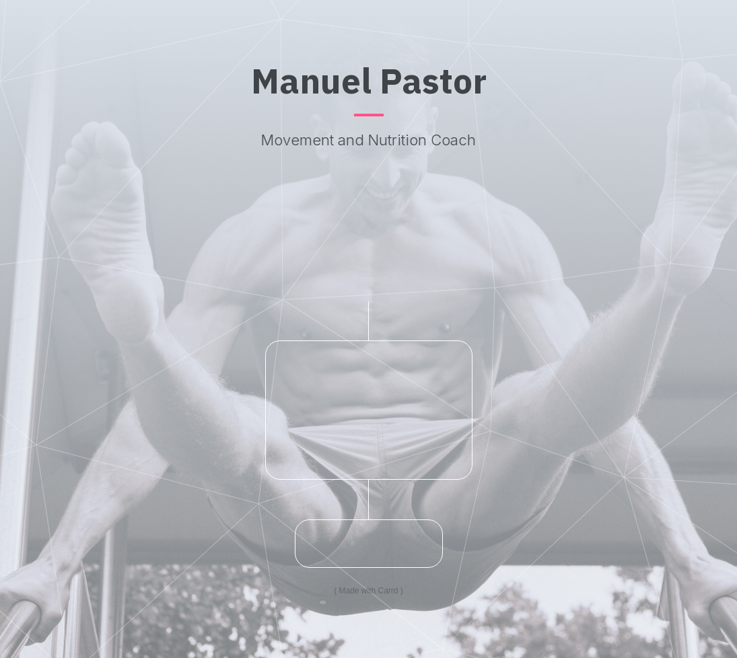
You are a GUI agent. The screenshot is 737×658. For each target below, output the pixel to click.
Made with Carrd (368, 590)
